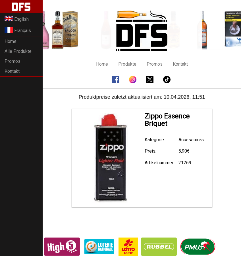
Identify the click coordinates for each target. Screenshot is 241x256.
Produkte (127, 64)
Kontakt (12, 71)
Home (10, 41)
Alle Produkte (18, 51)
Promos (12, 61)
